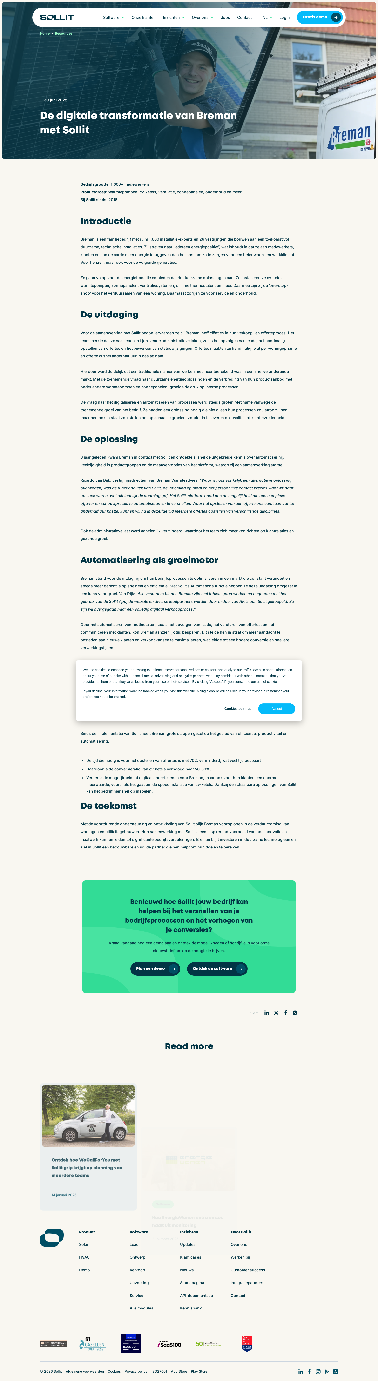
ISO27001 (159, 1371)
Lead (134, 1244)
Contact (244, 17)
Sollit (136, 332)
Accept (277, 708)
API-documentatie (196, 1295)
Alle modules (141, 1308)
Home (45, 33)
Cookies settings (237, 708)
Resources (64, 33)
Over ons (239, 1244)
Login (284, 17)
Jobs (225, 17)
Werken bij (240, 1257)
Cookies (114, 1371)
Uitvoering (139, 1282)
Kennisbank (191, 1308)
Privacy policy (136, 1371)
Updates (188, 1244)
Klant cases (190, 1257)
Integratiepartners (247, 1282)
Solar (83, 1244)
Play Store (199, 1371)
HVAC (84, 1257)
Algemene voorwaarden (85, 1371)
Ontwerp (137, 1257)
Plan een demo (157, 969)
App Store (179, 1371)
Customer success (248, 1270)
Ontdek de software (219, 969)
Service (136, 1295)
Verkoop (137, 1270)
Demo (84, 1270)
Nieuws (187, 1270)
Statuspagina (192, 1282)
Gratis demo (322, 17)
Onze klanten (144, 17)
